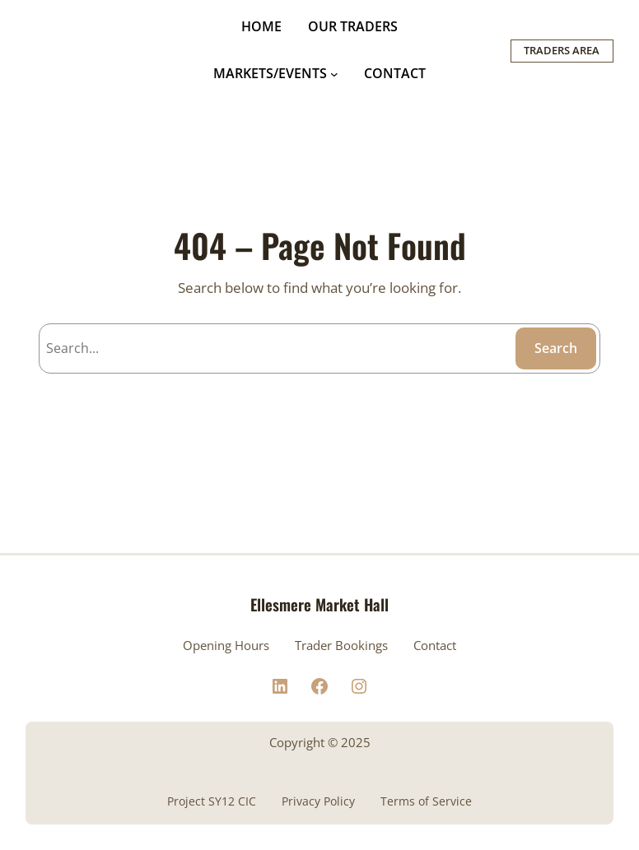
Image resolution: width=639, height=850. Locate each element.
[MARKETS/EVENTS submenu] (334, 74)
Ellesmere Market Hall (319, 603)
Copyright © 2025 (320, 742)
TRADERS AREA (561, 50)
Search (555, 348)
